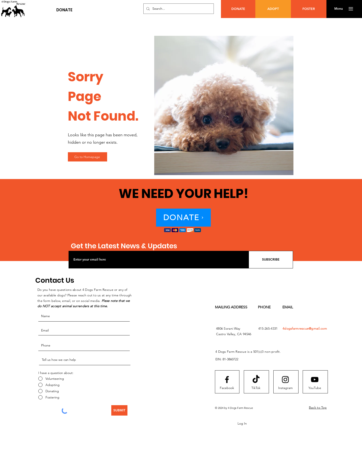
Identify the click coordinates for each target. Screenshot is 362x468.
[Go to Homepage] (87, 156)
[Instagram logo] (285, 379)
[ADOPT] (273, 9)
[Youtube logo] (314, 379)
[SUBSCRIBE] (271, 259)
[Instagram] (285, 388)
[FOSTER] (308, 9)
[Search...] (178, 9)
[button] (64, 10)
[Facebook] (226, 388)
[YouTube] (314, 388)
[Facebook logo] (227, 379)
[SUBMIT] (119, 410)
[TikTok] (255, 388)
